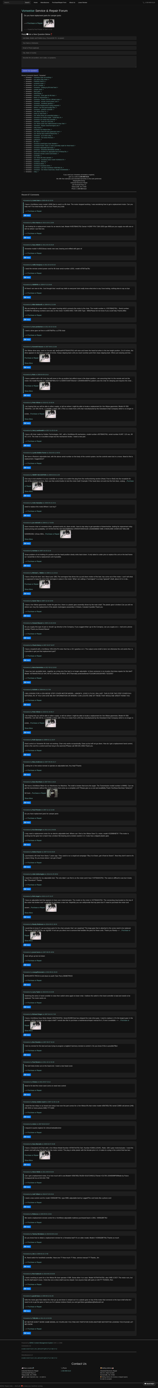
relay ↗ (36, 171)
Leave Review (82, 2)
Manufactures (45, 2)
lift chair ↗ (37, 141)
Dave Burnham (37, 782)
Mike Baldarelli (37, 304)
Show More (29, 363)
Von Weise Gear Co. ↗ (41, 111)
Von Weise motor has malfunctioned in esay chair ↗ (50, 123)
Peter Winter (36, 402)
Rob (33, 374)
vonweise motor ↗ (39, 83)
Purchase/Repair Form (59, 2)
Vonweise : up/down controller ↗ (44, 109)
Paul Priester (36, 810)
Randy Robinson (37, 924)
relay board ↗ (38, 127)
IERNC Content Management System (41, 1343)
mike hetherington (38, 874)
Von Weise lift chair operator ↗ (43, 157)
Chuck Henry (36, 645)
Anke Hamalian (37, 503)
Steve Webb (36, 1172)
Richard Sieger (37, 1014)
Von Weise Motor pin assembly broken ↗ (47, 115)
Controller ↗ (38, 155)
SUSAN (34, 689)
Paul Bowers (36, 1062)
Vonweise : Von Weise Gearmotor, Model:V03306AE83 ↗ (52, 169)
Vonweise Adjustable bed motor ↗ (44, 147)
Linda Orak (36, 200)
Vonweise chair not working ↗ (43, 77)
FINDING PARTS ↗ (40, 81)
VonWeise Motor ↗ (40, 163)
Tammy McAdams (38, 1234)
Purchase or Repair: (40, 23)
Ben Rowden (36, 1042)
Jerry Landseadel (38, 430)
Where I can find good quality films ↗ (45, 107)
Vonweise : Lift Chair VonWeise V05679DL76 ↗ (49, 167)
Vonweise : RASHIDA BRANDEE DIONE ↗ (47, 149)
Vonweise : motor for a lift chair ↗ (44, 121)
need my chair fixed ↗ (41, 113)
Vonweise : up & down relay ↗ (43, 135)
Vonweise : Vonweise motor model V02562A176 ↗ (49, 159)
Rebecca (35, 1214)
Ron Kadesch (36, 1274)
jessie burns (36, 952)
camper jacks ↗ (39, 89)
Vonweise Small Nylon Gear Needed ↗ (46, 143)
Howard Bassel (37, 623)
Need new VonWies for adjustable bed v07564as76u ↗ (51, 151)
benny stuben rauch (39, 1102)
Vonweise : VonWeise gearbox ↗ (44, 103)
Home (35, 2)
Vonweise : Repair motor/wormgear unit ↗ (47, 125)
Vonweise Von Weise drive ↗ (43, 129)
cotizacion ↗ (38, 139)
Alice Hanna (36, 222)
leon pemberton (37, 327)
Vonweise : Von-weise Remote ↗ (44, 137)
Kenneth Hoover (37, 347)
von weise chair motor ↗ (41, 79)
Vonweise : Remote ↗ (41, 161)
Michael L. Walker (38, 573)
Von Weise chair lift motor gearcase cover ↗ (47, 131)
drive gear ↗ (38, 91)
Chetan (34, 1082)
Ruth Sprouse (37, 740)
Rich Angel (36, 896)
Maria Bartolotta (37, 667)
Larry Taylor (36, 992)
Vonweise (28, 10)
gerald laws (36, 1296)
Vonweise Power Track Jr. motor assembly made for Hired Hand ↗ (54, 145)
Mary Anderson (37, 762)
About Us (72, 2)
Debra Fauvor (36, 852)
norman (34, 550)
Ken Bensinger (37, 829)
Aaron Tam (36, 601)
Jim (33, 1254)
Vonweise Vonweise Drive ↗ (43, 165)
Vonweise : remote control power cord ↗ (46, 101)
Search (27, 2)
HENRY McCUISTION (39, 475)
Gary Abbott (36, 245)
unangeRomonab (38, 972)
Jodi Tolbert (36, 1194)
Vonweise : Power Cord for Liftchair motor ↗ (47, 99)
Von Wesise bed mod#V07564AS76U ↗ (46, 133)
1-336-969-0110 (150, 2)
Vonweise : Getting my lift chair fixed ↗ (46, 87)
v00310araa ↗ (38, 93)
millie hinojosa (37, 265)
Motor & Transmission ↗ (41, 97)
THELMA (35, 1318)
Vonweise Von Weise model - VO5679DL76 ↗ (48, 117)
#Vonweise (26, 200)
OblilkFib (35, 284)
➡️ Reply (27, 215)
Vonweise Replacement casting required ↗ (47, 105)
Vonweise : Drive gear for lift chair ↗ (45, 95)
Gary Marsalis (37, 1144)
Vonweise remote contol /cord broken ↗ (46, 153)
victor (34, 1124)
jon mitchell (36, 523)
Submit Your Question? (30, 71)
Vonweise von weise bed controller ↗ (45, 119)
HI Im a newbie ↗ (39, 85)
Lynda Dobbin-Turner (39, 453)
